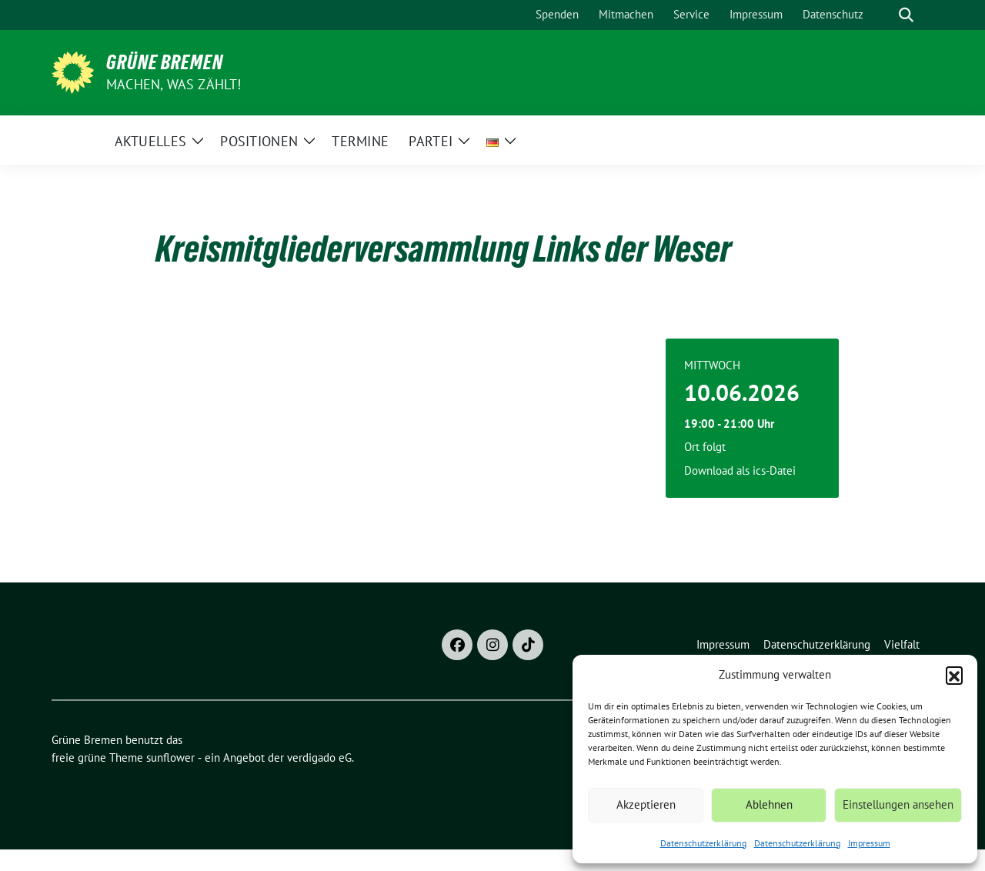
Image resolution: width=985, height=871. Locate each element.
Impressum (869, 843)
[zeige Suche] (906, 15)
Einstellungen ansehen (898, 804)
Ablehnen (769, 804)
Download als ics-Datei (740, 470)
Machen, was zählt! (174, 84)
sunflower (170, 757)
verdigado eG (319, 757)
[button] (954, 674)
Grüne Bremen (164, 62)
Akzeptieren (646, 804)
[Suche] (884, 15)
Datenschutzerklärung (703, 843)
